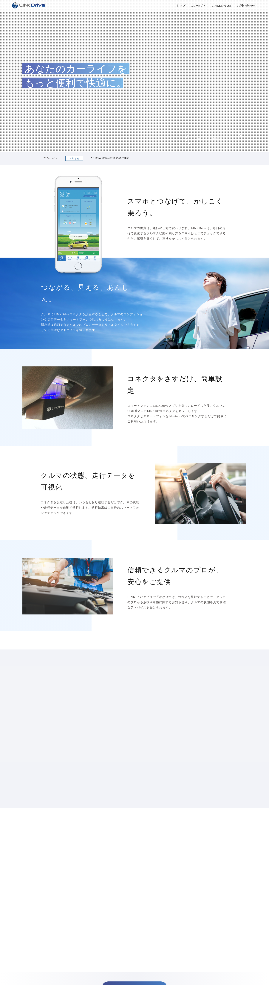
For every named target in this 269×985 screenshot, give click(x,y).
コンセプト (198, 5)
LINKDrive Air (221, 5)
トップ (181, 5)
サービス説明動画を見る (214, 139)
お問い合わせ (246, 5)
